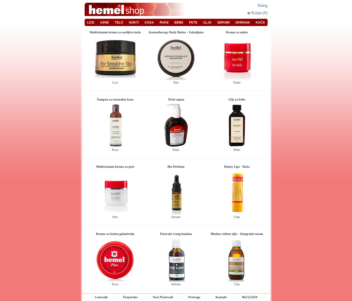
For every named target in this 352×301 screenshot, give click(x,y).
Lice (90, 22)
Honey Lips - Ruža (237, 166)
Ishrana (242, 22)
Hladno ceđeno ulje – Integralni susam (237, 234)
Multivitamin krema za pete (115, 166)
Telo (119, 22)
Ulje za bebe (236, 99)
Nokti (134, 22)
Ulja (207, 22)
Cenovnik (101, 297)
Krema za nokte (237, 32)
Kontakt (221, 297)
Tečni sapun (176, 99)
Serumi (223, 22)
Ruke (164, 22)
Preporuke (130, 297)
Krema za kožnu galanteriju (115, 234)
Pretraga (194, 297)
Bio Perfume (176, 166)
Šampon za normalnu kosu (115, 99)
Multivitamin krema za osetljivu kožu (115, 32)
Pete (193, 22)
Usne (104, 22)
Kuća (260, 22)
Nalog (263, 5)
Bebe (179, 22)
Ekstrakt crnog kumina (176, 234)
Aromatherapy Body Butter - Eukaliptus (176, 32)
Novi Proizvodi (163, 297)
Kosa (149, 22)
